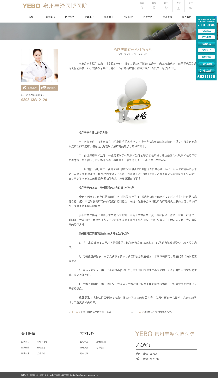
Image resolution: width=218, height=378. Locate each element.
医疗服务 (70, 17)
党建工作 (89, 17)
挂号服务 (84, 348)
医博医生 (25, 348)
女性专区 (84, 342)
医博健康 (25, 353)
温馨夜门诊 (101, 342)
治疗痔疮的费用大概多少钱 (158, 312)
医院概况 (50, 17)
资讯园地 (128, 17)
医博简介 (25, 342)
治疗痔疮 (124, 68)
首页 (31, 17)
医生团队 (147, 17)
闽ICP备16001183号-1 (38, 375)
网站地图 (100, 348)
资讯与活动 (42, 342)
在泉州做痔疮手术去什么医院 (96, 312)
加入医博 (186, 17)
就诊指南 (167, 17)
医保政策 (41, 348)
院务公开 (109, 17)
